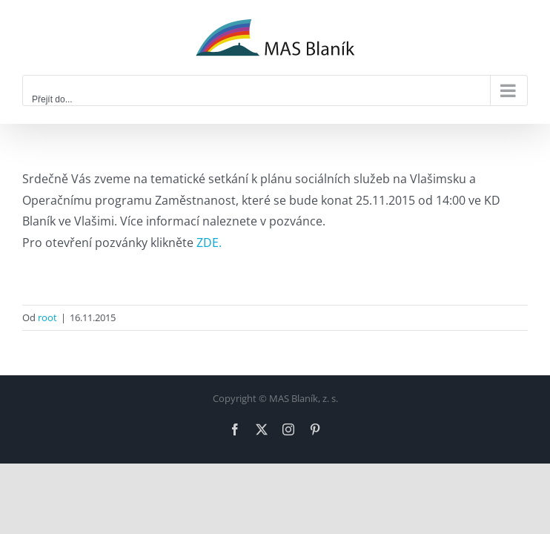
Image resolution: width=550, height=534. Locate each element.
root (47, 317)
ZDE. (209, 242)
